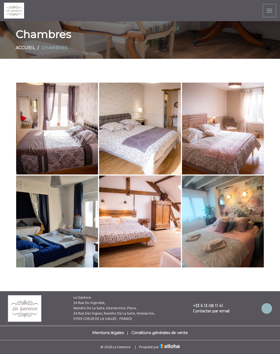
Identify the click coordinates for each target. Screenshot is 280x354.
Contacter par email (208, 311)
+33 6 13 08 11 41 (205, 305)
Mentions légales (108, 332)
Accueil (25, 47)
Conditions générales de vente (159, 332)
